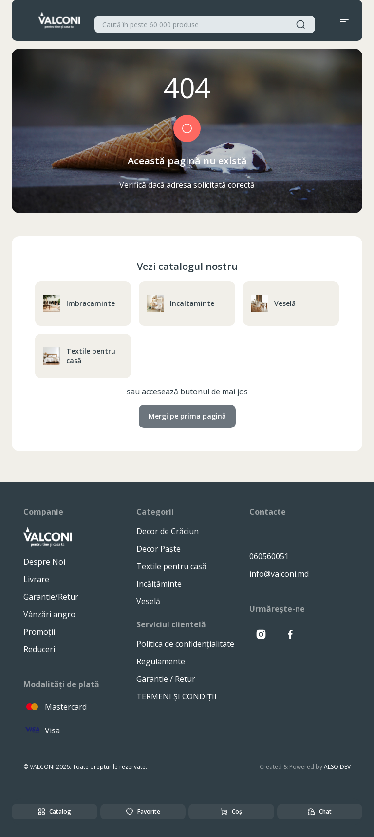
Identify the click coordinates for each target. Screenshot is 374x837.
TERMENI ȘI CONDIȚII (176, 696)
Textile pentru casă (79, 355)
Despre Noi (44, 561)
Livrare (36, 579)
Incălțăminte (159, 583)
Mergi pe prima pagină (187, 416)
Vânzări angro (49, 614)
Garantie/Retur (50, 596)
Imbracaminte (79, 303)
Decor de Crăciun (167, 531)
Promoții (39, 631)
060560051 (269, 556)
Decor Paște (158, 548)
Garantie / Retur (165, 679)
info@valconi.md (279, 574)
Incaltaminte (180, 303)
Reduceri (39, 649)
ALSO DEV (337, 767)
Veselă (273, 303)
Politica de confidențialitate (185, 644)
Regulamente (160, 661)
